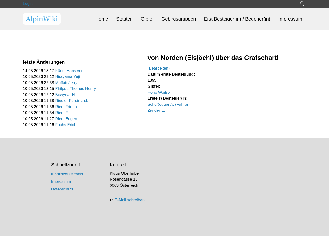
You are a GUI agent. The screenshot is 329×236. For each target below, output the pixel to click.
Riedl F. (62, 112)
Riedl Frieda (66, 107)
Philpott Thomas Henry (75, 88)
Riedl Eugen (66, 119)
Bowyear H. (65, 95)
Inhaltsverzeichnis (67, 174)
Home (101, 18)
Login (28, 3)
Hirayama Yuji (67, 76)
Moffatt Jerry (66, 82)
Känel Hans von (69, 70)
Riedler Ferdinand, (71, 100)
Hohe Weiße (159, 92)
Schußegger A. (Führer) (169, 104)
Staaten (124, 18)
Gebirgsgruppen (178, 18)
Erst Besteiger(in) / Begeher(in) (237, 18)
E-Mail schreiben (130, 200)
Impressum (290, 18)
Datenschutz (62, 189)
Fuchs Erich (66, 124)
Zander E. (156, 110)
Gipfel (147, 18)
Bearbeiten (158, 68)
